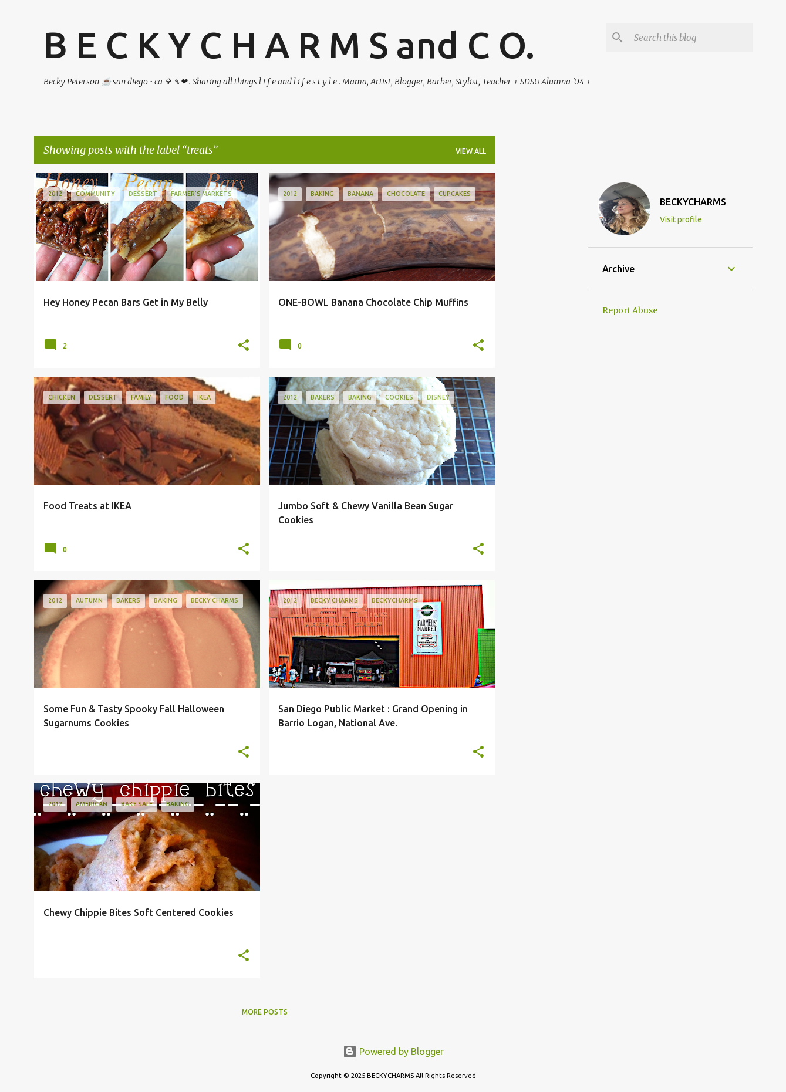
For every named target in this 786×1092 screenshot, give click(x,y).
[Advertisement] (541, 349)
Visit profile (681, 219)
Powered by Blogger (393, 1051)
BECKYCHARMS (693, 202)
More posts (265, 1012)
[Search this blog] (691, 37)
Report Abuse (629, 310)
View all (471, 151)
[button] (244, 346)
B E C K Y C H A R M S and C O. (289, 44)
